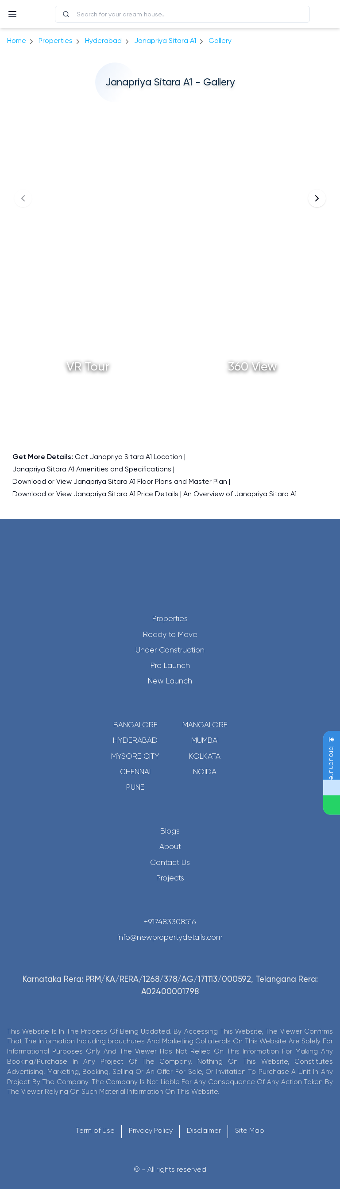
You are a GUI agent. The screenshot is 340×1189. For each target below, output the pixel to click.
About (170, 846)
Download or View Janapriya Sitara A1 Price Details (95, 494)
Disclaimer (204, 1130)
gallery (220, 40)
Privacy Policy (151, 1130)
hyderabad (103, 40)
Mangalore (205, 724)
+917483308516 (170, 921)
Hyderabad (135, 740)
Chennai (135, 771)
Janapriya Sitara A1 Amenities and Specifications (91, 469)
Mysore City (135, 756)
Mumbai (205, 740)
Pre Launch (170, 665)
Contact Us (170, 862)
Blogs (170, 830)
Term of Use (95, 1130)
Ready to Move (170, 634)
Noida (204, 771)
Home (16, 40)
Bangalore (135, 724)
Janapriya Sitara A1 (165, 40)
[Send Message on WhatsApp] (331, 805)
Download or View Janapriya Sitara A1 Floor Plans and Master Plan (119, 481)
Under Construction (170, 649)
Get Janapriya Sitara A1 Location (128, 456)
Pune (135, 787)
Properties (56, 40)
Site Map (249, 1130)
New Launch (170, 680)
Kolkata (204, 756)
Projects (170, 877)
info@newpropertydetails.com (170, 937)
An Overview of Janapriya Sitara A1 (240, 494)
